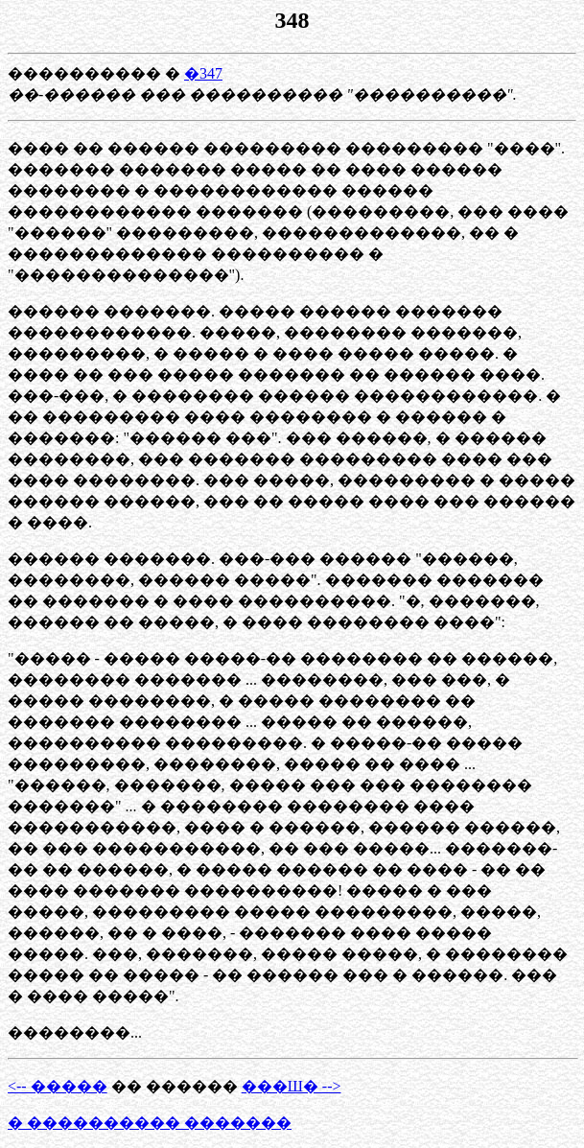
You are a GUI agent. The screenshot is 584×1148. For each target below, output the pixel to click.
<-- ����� (57, 1086)
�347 (203, 73)
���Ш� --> (291, 1086)
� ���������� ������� (150, 1122)
